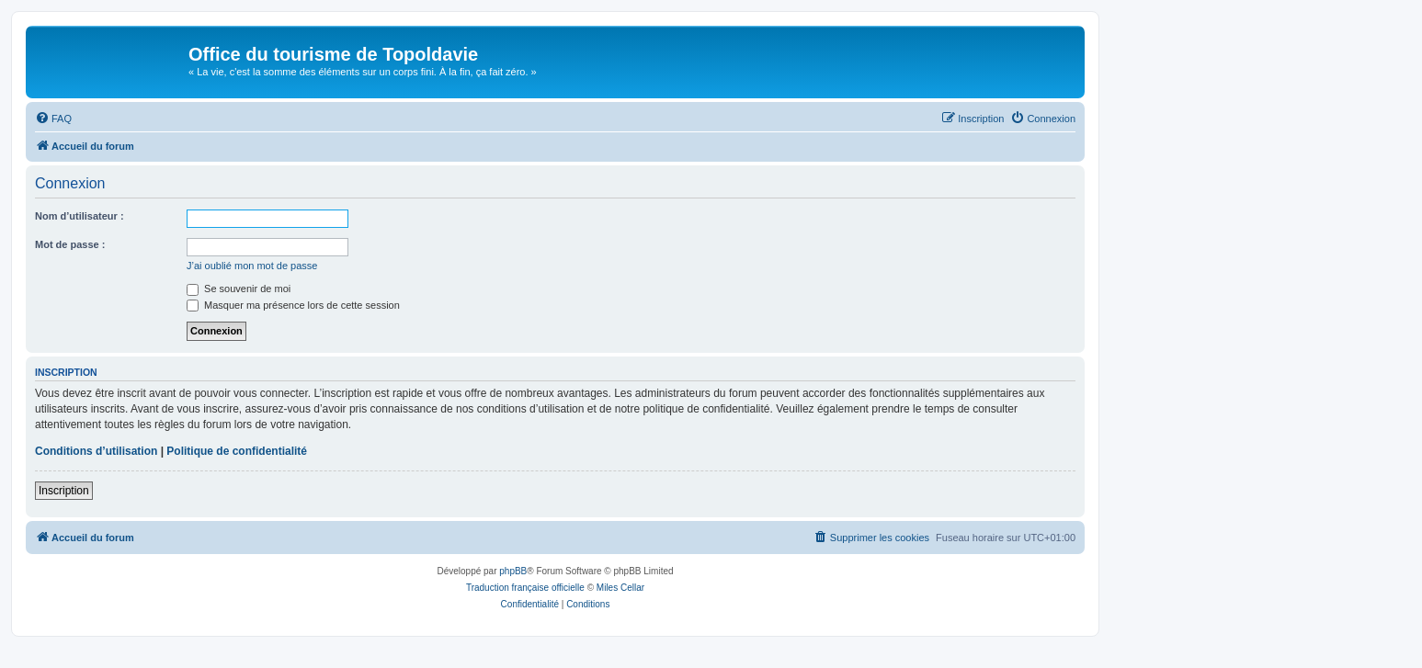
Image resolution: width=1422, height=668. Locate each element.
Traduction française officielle (525, 588)
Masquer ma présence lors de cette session (293, 305)
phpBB (513, 571)
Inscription (64, 490)
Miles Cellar (620, 588)
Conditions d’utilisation (96, 451)
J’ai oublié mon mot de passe (252, 265)
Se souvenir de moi (238, 288)
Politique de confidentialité (236, 451)
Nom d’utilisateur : (79, 215)
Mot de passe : (70, 244)
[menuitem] (53, 119)
